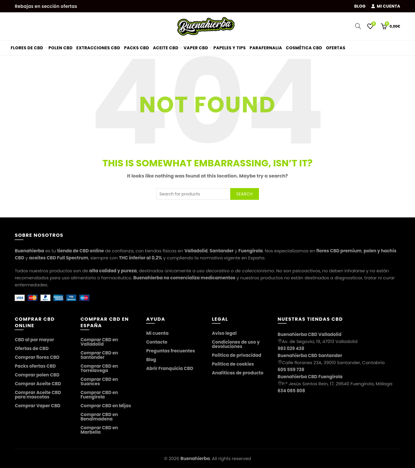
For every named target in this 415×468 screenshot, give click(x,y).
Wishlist (373, 24)
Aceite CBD (166, 48)
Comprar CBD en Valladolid (99, 342)
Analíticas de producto (237, 373)
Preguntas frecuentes (170, 351)
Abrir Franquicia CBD (169, 368)
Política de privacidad (236, 355)
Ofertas (338, 45)
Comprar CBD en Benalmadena (99, 416)
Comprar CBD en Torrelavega (99, 368)
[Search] (358, 26)
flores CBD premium (339, 251)
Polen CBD (60, 48)
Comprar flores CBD (37, 357)
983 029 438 (291, 348)
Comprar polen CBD (37, 375)
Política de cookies (233, 364)
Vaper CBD (196, 48)
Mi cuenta (385, 6)
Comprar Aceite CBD (38, 384)
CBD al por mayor (34, 340)
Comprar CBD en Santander (99, 355)
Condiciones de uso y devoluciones (236, 344)
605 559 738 (291, 369)
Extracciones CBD (98, 48)
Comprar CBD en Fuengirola (99, 394)
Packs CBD (136, 48)
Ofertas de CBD (32, 348)
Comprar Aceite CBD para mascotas (38, 394)
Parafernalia (266, 48)
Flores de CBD (27, 48)
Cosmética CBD (304, 48)
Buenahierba (195, 458)
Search (244, 194)
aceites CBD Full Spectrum (58, 258)
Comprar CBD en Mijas (105, 406)
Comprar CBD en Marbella (99, 430)
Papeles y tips (230, 48)
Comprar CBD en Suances (99, 381)
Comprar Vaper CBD (37, 406)
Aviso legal (224, 333)
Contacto (156, 342)
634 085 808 (291, 391)
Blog (360, 6)
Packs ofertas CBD (35, 366)
